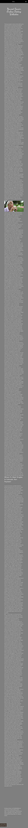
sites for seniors (10, 28)
